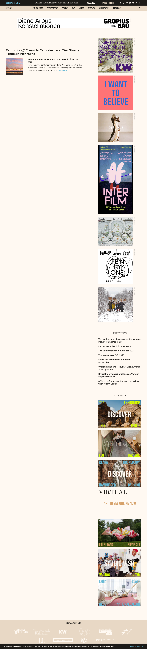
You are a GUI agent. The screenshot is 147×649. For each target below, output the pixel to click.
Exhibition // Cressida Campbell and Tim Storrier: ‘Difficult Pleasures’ (43, 52)
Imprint (111, 3)
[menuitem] (38, 9)
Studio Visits (38, 8)
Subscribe (91, 3)
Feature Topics (52, 8)
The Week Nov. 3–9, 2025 (111, 355)
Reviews (65, 8)
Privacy (104, 3)
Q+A (73, 8)
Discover (91, 8)
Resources (117, 8)
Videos (81, 8)
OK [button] (142, 646)
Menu (9, 8)
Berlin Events (104, 8)
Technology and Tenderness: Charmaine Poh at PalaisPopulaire (119, 340)
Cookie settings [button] (135, 646)
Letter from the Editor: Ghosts (114, 346)
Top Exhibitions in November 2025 (116, 350)
